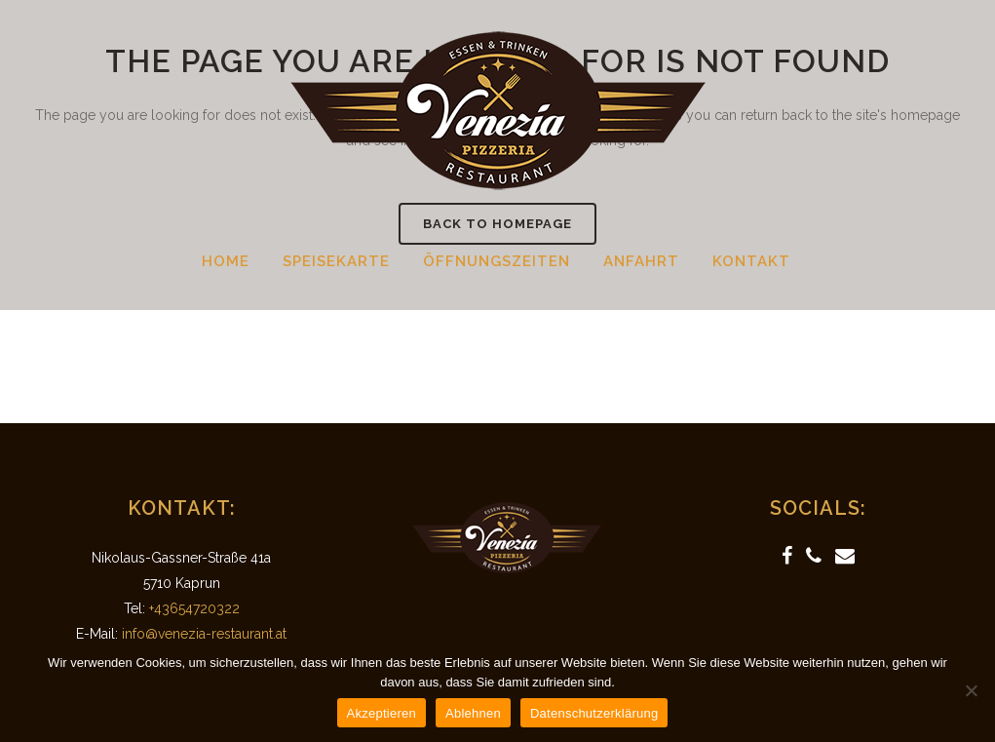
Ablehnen (473, 713)
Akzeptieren (381, 713)
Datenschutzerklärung (594, 713)
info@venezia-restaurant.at (204, 634)
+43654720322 (194, 608)
